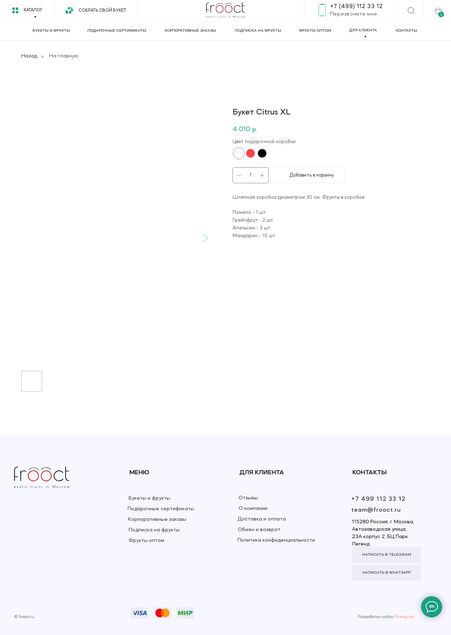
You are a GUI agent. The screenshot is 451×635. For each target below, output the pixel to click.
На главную (64, 56)
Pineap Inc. (404, 617)
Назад (29, 56)
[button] (353, 14)
